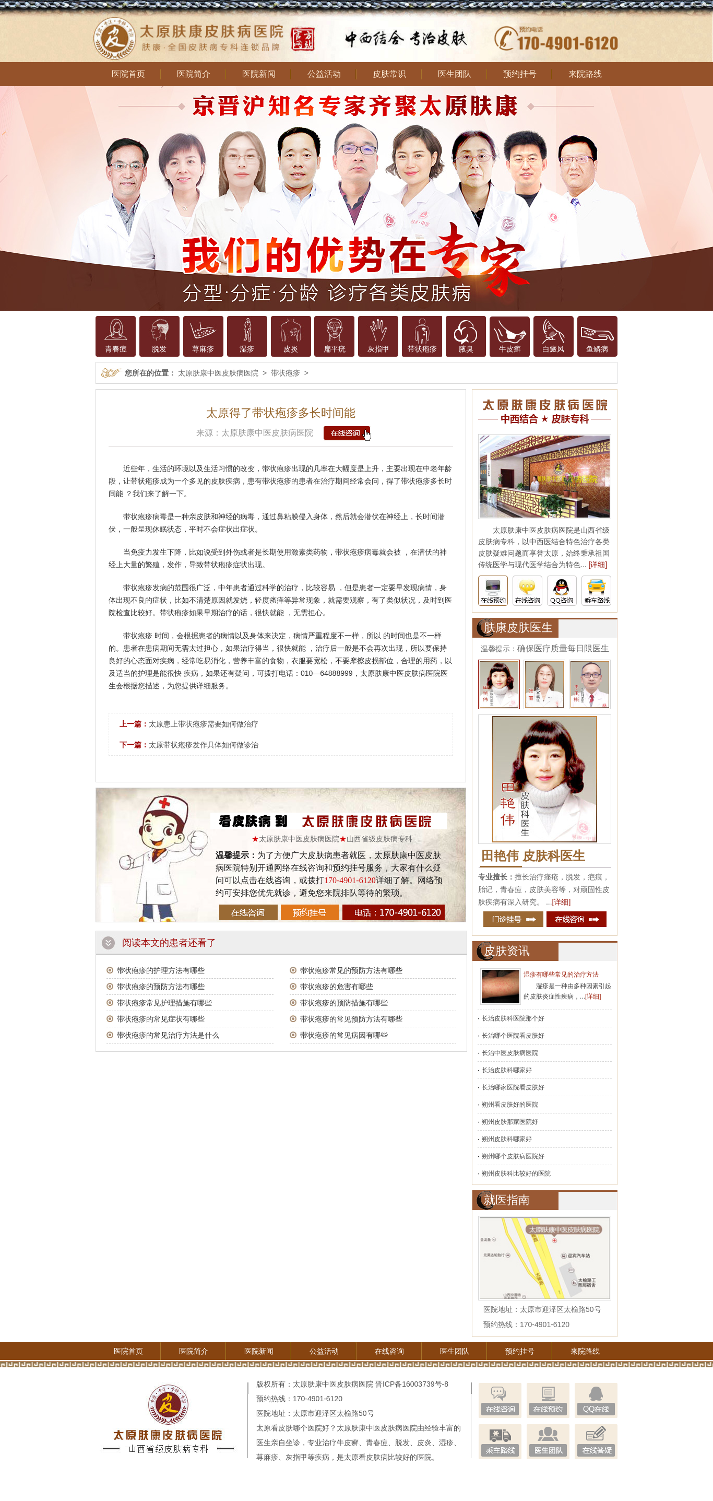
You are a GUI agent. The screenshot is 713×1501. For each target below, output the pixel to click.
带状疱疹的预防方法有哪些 (161, 986)
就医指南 (507, 1199)
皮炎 (290, 349)
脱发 (159, 349)
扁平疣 (335, 349)
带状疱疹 (422, 349)
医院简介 (193, 73)
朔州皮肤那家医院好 (510, 1121)
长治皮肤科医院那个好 (513, 1018)
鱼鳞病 (597, 349)
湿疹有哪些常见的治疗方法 (561, 974)
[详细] (598, 564)
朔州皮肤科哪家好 (507, 1139)
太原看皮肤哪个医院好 (292, 1428)
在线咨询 (389, 1351)
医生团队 (454, 73)
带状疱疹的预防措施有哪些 (344, 1003)
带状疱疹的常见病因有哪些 (344, 1035)
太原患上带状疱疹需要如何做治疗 (203, 724)
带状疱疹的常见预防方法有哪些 (351, 1019)
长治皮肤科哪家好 (507, 1070)
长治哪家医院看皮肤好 (513, 1087)
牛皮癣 (510, 349)
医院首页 (128, 73)
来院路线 (585, 73)
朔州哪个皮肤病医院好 (513, 1156)
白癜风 (553, 349)
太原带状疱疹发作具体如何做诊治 (203, 745)
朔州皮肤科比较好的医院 (516, 1173)
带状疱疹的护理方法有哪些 (161, 970)
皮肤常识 (389, 73)
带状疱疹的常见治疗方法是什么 (168, 1035)
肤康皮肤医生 (518, 627)
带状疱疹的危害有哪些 (336, 986)
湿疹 (247, 349)
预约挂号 (520, 73)
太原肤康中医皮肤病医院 (218, 373)
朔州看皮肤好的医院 (510, 1104)
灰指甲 (378, 349)
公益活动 (324, 73)
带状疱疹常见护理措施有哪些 (164, 1003)
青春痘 (116, 349)
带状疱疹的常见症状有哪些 (161, 1019)
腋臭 (466, 349)
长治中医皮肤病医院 (510, 1053)
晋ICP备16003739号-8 (411, 1384)
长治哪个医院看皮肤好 (513, 1035)
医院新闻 (259, 73)
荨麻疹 (203, 349)
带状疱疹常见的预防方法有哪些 (351, 970)
